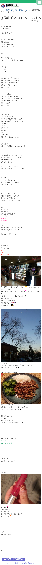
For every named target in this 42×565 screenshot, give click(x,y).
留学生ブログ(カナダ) (24, 10)
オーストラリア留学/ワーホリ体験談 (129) (18, 563)
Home (2, 10)
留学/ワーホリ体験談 (11, 10)
